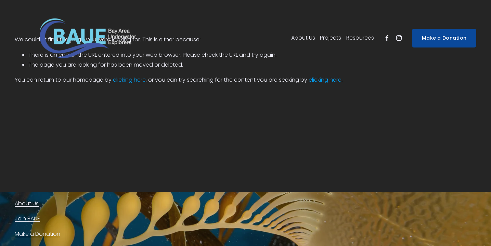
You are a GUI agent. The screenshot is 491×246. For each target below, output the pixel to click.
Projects (330, 38)
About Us (303, 38)
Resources (360, 38)
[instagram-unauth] (399, 38)
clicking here (129, 80)
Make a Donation (444, 38)
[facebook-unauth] (387, 38)
